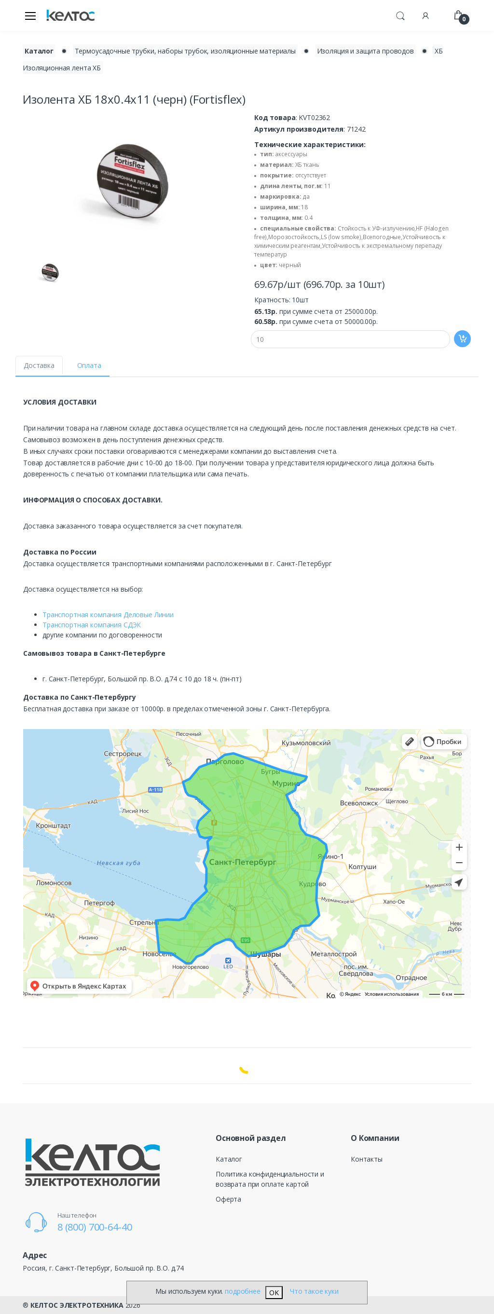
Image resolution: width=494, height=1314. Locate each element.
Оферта (228, 1199)
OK (274, 1292)
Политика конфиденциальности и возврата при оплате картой (270, 1179)
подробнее (243, 1291)
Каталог (229, 1159)
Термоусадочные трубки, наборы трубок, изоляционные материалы (185, 50)
